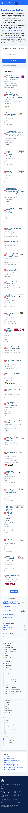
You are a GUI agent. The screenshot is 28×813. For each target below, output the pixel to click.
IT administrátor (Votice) (11, 114)
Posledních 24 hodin (8, 741)
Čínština (6, 708)
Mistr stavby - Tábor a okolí (13, 361)
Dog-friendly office (9, 732)
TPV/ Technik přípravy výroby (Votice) (10, 210)
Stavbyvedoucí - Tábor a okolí (14, 389)
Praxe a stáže (7, 657)
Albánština (7, 700)
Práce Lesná (7, 762)
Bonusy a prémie (8, 726)
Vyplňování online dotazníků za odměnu (12, 439)
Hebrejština (7, 712)
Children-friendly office (10, 730)
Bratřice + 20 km (18, 30)
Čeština (6, 706)
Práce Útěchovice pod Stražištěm (12, 760)
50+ (5, 676)
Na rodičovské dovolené (9, 687)
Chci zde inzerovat (20, 71)
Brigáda (5, 629)
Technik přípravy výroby (9, 330)
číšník (21, 37)
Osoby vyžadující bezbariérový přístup (12, 691)
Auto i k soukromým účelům (11, 724)
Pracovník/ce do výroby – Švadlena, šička (15, 453)
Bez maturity (7, 665)
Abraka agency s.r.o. (8, 617)
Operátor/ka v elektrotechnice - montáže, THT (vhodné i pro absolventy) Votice (14, 95)
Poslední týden (7, 745)
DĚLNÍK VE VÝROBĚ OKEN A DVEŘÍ (11, 296)
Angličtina (7, 702)
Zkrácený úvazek (8, 647)
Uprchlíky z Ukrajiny (8, 693)
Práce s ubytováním (7, 627)
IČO (4, 653)
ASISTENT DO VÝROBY (13, 373)
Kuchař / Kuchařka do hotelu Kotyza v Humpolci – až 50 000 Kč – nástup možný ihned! (10, 513)
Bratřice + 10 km (5, 30)
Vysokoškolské (7, 669)
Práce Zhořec (14, 762)
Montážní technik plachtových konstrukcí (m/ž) (12, 255)
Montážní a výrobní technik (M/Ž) (11, 313)
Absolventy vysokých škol (10, 682)
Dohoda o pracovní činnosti (10, 651)
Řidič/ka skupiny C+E (13, 270)
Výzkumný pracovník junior (13, 576)
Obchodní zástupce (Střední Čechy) (9, 153)
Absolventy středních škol (10, 680)
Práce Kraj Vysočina (9, 769)
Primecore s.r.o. (7, 610)
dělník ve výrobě (13, 37)
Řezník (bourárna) (10, 557)
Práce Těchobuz (17, 766)
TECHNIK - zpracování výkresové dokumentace (11, 490)
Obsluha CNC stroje (10, 540)
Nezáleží (6, 663)
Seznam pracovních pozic (5, 792)
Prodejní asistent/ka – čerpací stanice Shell (13, 347)
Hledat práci (14, 60)
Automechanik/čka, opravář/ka (13, 282)
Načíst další (14, 591)
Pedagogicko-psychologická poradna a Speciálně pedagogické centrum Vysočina (11, 602)
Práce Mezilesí (8, 764)
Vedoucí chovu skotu (13, 241)
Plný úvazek (6, 645)
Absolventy (6, 678)
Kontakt (3, 788)
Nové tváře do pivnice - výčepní (14, 228)
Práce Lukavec (7, 767)
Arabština (7, 704)
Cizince (5, 684)
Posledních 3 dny (8, 743)
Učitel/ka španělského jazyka (13, 76)
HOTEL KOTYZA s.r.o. (8, 614)
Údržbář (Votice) (9, 172)
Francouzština (8, 710)
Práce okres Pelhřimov (18, 767)
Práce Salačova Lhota (9, 757)
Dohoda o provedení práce (10, 649)
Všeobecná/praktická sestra (13, 421)
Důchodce (6, 685)
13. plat (6, 720)
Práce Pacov (16, 764)
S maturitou (6, 667)
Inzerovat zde (19, 2)
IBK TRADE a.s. (6, 606)
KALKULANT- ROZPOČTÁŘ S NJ (10, 473)
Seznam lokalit (17, 791)
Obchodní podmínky (6, 787)
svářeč (6, 37)
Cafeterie (7, 728)
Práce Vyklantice (8, 766)
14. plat (6, 722)
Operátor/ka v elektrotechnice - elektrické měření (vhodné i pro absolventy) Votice (15, 190)
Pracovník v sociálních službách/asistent (12, 404)
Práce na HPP (6, 625)
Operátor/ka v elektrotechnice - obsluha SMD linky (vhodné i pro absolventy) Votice (15, 134)
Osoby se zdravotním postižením (11, 689)
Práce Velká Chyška (9, 758)
